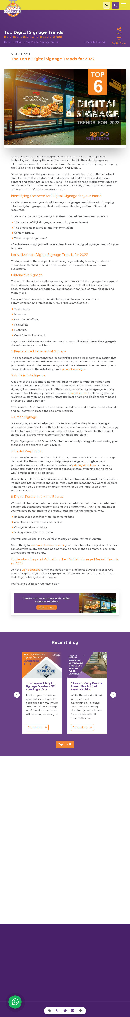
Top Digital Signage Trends (42, 42)
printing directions (84, 465)
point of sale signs (73, 369)
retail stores (79, 393)
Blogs (18, 42)
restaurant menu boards (47, 545)
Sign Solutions (31, 569)
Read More (37, 727)
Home (8, 42)
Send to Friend (119, 40)
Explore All (65, 744)
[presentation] (17, 695)
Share (119, 30)
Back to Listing (95, 42)
